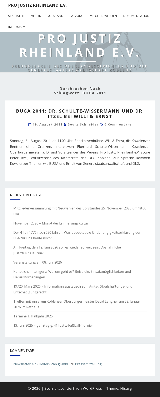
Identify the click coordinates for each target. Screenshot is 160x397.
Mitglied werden (103, 16)
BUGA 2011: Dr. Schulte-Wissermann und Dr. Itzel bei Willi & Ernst (80, 113)
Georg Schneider (83, 124)
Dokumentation (136, 16)
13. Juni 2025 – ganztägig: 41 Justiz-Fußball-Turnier (53, 325)
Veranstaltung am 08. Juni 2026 (37, 262)
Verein (36, 16)
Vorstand (55, 16)
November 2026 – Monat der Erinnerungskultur (50, 223)
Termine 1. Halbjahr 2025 (33, 316)
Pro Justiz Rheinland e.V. (37, 5)
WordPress (92, 388)
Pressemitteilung (88, 364)
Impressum (16, 27)
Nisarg (126, 388)
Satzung (76, 16)
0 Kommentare (118, 124)
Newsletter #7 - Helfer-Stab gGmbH (41, 364)
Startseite (16, 16)
